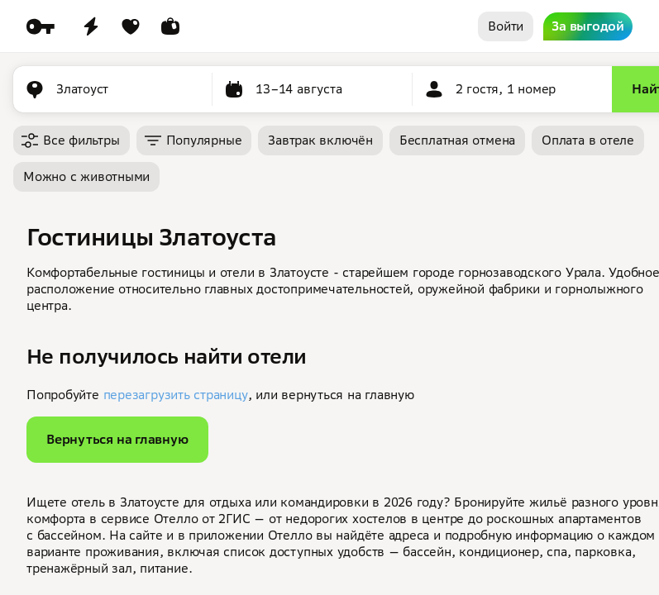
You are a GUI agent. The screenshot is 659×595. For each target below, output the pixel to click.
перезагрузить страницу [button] (175, 394)
